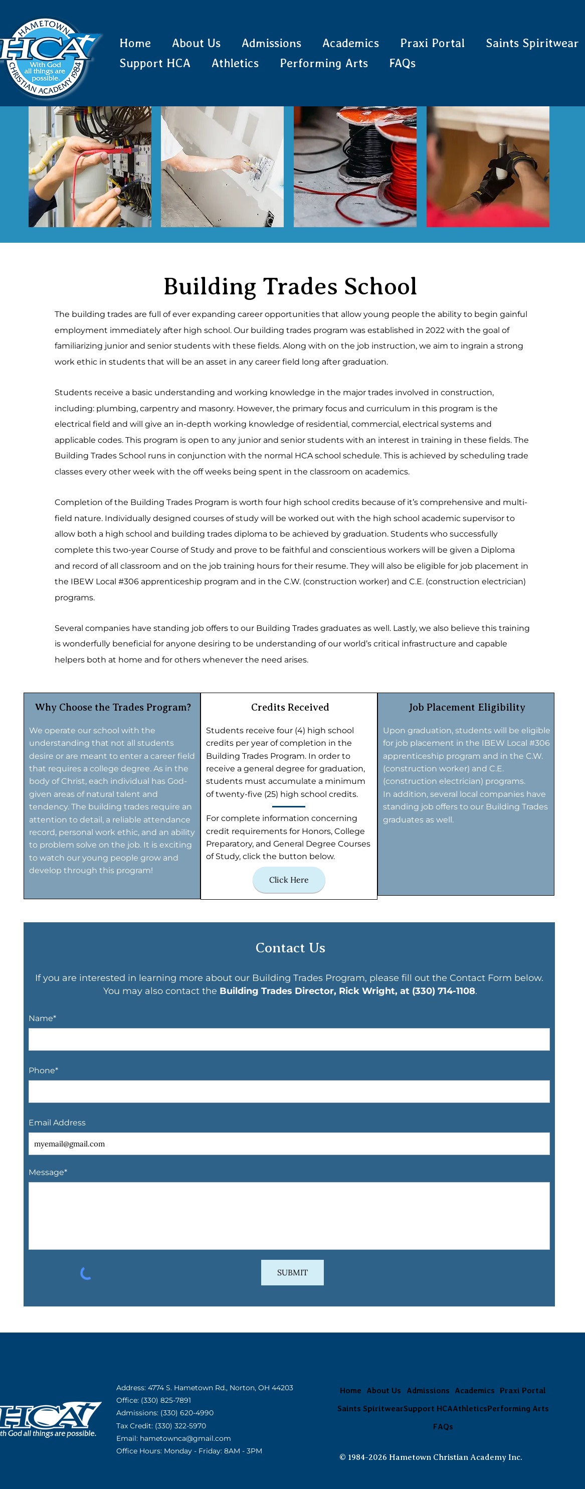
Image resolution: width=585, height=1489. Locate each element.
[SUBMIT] (292, 1272)
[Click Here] (289, 880)
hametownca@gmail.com (185, 1438)
